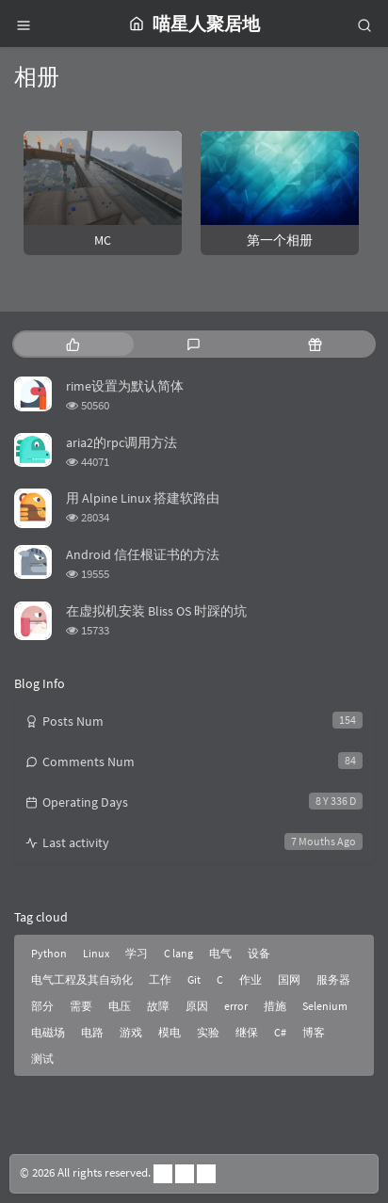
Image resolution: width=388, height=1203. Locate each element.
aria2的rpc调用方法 (121, 442)
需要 (81, 1006)
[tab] (73, 344)
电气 (220, 953)
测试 (42, 1058)
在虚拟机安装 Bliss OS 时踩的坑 (156, 610)
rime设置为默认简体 (125, 385)
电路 (92, 1032)
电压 (119, 1006)
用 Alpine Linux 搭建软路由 (142, 497)
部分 (42, 1006)
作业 (250, 979)
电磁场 (48, 1032)
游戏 (131, 1032)
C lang (178, 953)
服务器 (333, 979)
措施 (275, 1006)
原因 (197, 1006)
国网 (289, 979)
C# (280, 1032)
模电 (169, 1032)
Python (49, 953)
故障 (158, 1006)
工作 (160, 979)
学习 (136, 953)
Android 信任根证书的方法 (142, 554)
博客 (313, 1032)
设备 (259, 953)
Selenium (325, 1006)
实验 (208, 1032)
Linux (96, 953)
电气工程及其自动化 (82, 979)
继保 (246, 1032)
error (236, 1006)
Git (194, 979)
